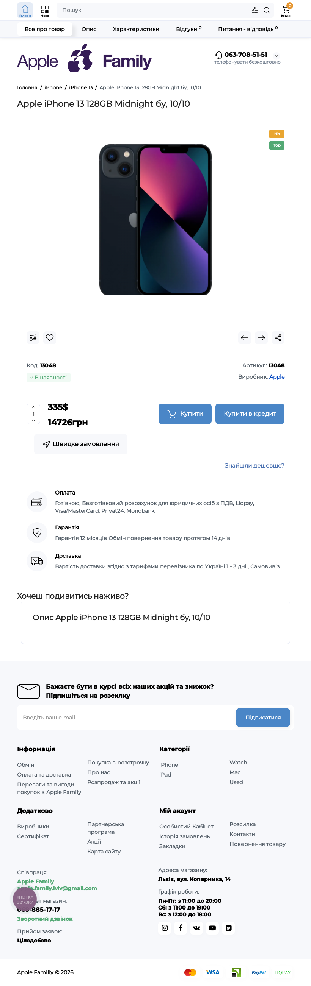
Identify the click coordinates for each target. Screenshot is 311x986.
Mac (234, 772)
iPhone (168, 764)
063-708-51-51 (240, 55)
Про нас (98, 772)
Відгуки (188, 29)
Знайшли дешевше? (254, 465)
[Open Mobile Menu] (45, 10)
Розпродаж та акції (113, 782)
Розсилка (242, 824)
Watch (238, 762)
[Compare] (33, 337)
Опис (89, 29)
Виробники (33, 826)
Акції (94, 841)
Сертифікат (33, 836)
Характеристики (136, 29)
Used (236, 782)
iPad (165, 774)
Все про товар (45, 29)
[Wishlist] (49, 337)
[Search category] (255, 10)
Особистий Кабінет (186, 826)
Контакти (242, 834)
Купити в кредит (250, 413)
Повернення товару (257, 844)
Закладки (172, 846)
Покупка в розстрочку (118, 762)
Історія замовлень (184, 836)
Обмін (25, 764)
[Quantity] (33, 414)
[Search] (267, 10)
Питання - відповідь (248, 29)
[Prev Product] (244, 337)
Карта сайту (104, 851)
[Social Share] (278, 337)
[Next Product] (261, 337)
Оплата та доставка (44, 774)
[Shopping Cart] (286, 10)
